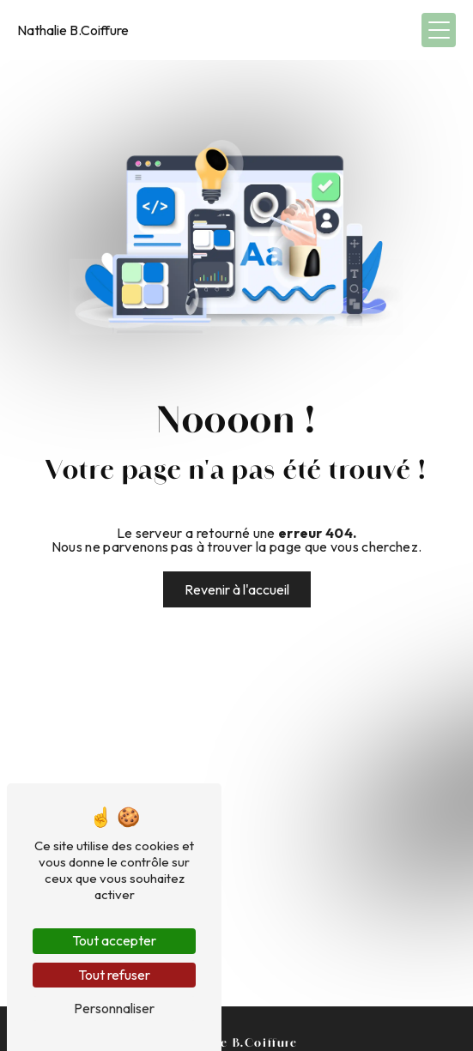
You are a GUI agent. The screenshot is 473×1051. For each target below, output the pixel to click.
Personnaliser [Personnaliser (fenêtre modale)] (114, 1008)
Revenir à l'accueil (237, 589)
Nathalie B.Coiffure (73, 30)
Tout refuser (114, 974)
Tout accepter (114, 940)
